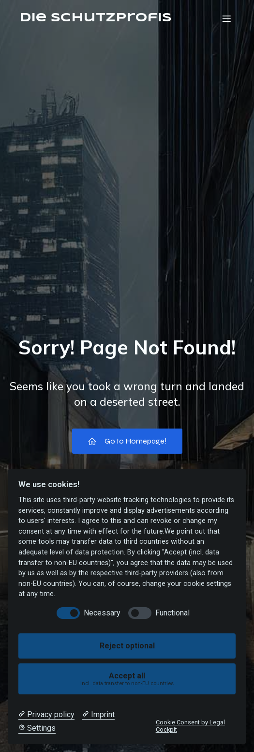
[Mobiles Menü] (226, 18)
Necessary (102, 612)
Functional (172, 612)
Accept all (127, 679)
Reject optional (127, 645)
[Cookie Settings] (37, 728)
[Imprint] (98, 715)
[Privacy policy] (46, 715)
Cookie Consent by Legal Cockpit (190, 726)
